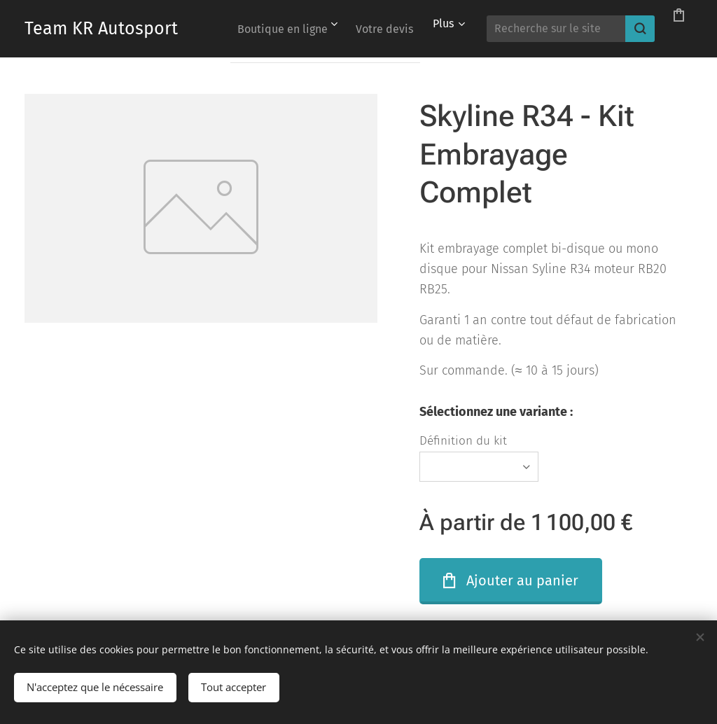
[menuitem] (312, 28)
